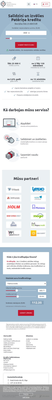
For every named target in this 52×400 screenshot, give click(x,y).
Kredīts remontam (8, 344)
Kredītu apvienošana (9, 343)
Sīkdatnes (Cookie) (8, 364)
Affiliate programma (9, 370)
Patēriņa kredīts (7, 339)
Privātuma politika (8, 368)
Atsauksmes (29, 344)
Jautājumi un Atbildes (32, 339)
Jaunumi (28, 343)
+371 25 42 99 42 (16, 383)
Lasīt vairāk (26, 397)
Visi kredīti (7, 336)
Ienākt (46, 4)
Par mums (6, 360)
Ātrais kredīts (7, 350)
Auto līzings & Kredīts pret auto (11, 341)
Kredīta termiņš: (11, 294)
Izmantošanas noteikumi (10, 366)
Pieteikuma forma (31, 346)
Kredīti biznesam (7, 352)
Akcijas (28, 341)
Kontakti (5, 362)
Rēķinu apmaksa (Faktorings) (11, 348)
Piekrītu (26, 394)
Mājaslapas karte (30, 348)
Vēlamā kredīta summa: (14, 288)
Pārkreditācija (7, 346)
